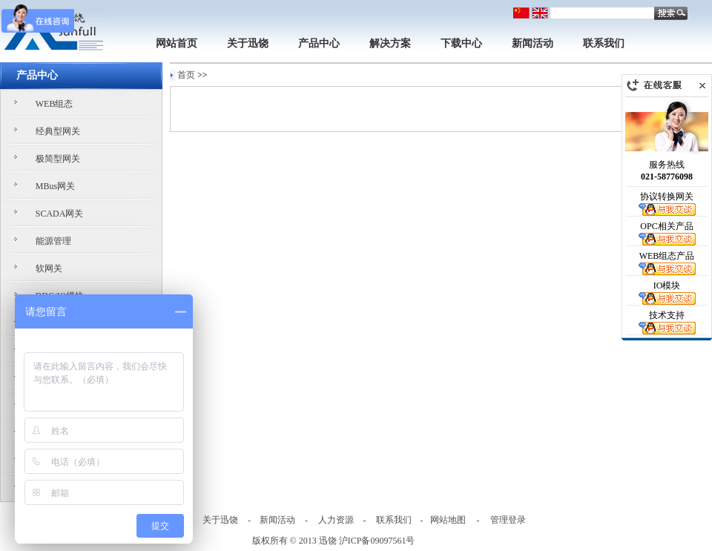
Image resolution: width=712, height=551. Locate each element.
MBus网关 (55, 186)
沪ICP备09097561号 (377, 540)
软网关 (49, 268)
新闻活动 (532, 43)
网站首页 (176, 43)
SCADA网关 (60, 213)
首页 (186, 75)
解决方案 (390, 43)
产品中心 (319, 43)
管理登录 (508, 520)
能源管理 (53, 241)
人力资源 (336, 520)
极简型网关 (58, 159)
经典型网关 (58, 131)
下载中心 (461, 43)
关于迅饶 (247, 43)
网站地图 (448, 520)
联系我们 (603, 43)
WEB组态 (54, 104)
